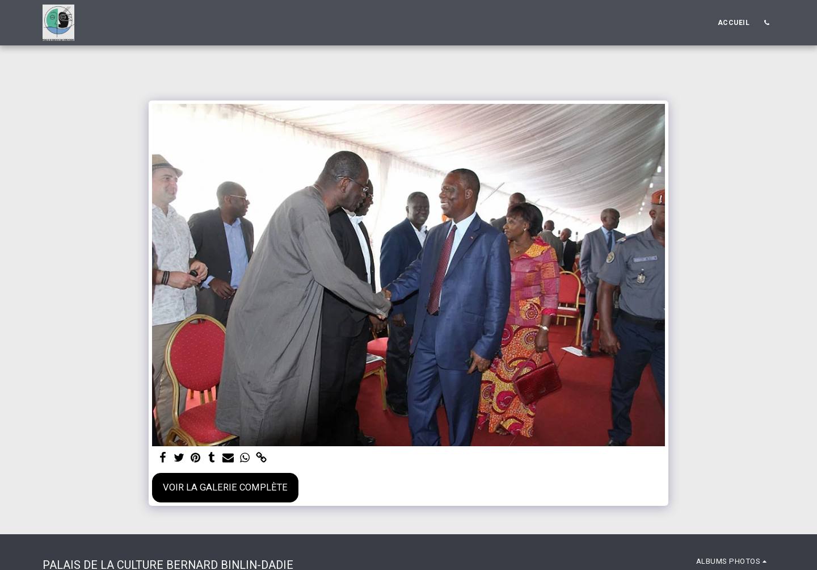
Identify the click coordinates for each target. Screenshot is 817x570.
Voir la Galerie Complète (225, 487)
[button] (766, 22)
